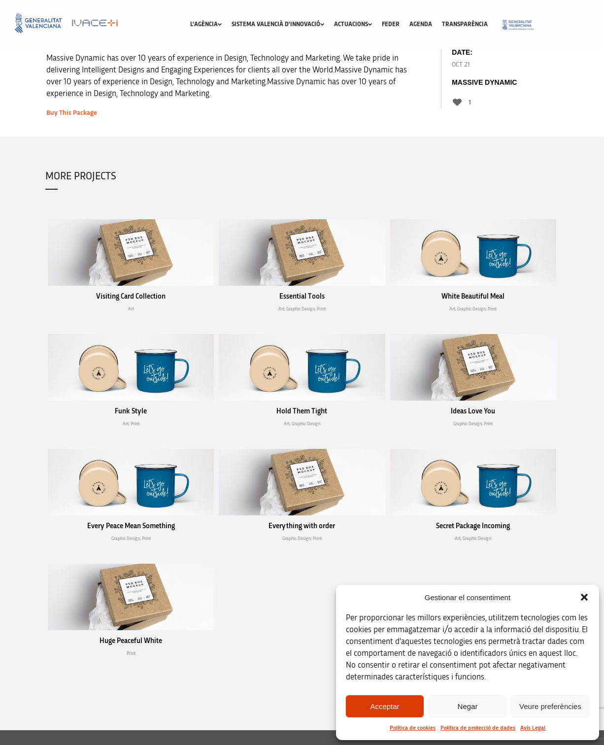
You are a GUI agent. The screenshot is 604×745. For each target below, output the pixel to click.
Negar (468, 706)
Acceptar (384, 706)
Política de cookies (413, 728)
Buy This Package (71, 112)
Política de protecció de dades (477, 728)
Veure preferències (550, 706)
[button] (584, 597)
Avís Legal (532, 728)
